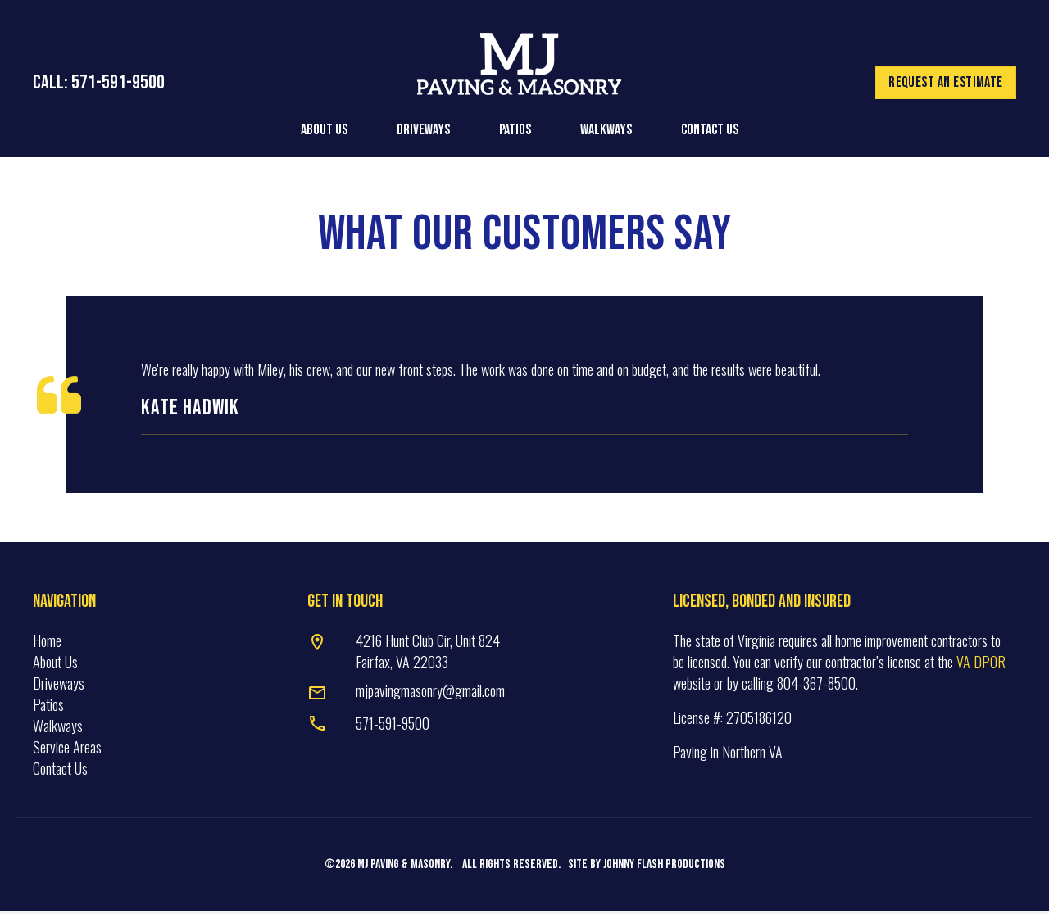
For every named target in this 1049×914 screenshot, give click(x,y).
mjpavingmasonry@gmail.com (430, 693)
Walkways (58, 729)
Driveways (58, 686)
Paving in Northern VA (728, 755)
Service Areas (67, 750)
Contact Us (60, 771)
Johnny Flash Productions (664, 868)
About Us (55, 665)
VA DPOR (981, 665)
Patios (48, 707)
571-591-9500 (392, 726)
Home (47, 643)
